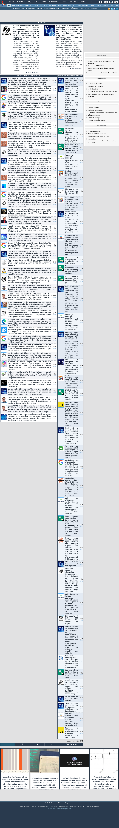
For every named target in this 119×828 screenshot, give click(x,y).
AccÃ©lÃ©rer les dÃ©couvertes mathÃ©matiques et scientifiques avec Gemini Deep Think (71, 468)
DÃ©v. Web (67, 5)
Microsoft (52, 5)
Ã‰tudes (74, 2)
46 (54, 203)
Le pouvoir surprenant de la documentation (71, 280)
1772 (53, 296)
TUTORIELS (16, 8)
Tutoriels (21, 2)
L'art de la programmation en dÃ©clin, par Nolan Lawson (71, 260)
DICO (87, 8)
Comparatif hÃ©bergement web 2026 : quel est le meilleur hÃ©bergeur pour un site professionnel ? (71, 661)
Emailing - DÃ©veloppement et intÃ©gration (71, 179)
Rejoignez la (96, 66)
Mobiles (105, 5)
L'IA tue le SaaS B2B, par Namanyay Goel (71, 564)
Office (99, 5)
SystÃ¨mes (114, 5)
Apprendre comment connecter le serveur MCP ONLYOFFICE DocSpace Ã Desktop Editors (71, 322)
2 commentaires (76, 69)
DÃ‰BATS (74, 8)
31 (54, 304)
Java (59, 5)
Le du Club (94, 131)
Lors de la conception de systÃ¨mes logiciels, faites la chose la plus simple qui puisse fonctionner (71, 366)
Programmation (83, 5)
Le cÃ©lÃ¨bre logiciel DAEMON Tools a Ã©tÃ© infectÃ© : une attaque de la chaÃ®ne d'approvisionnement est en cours (29, 237)
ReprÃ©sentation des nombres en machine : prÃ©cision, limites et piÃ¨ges (71, 120)
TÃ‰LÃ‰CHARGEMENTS (52, 8)
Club (90, 2)
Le (90, 89)
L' (91, 97)
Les (95, 84)
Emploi (64, 2)
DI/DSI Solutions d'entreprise (21, 5)
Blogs (36, 2)
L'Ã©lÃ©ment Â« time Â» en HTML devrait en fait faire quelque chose (71, 395)
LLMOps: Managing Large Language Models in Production (71, 381)
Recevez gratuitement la (99, 61)
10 (54, 125)
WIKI (81, 8)
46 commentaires (32, 72)
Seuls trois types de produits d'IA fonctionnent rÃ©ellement (71, 707)
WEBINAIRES (30, 8)
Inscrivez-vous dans (102, 73)
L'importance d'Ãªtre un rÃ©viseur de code (71, 135)
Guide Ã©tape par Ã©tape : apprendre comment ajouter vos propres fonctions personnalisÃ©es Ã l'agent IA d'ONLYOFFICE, (71, 603)
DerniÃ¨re (71, 744)
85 (81, 639)
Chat (43, 2)
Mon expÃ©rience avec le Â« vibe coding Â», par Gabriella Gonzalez (71, 270)
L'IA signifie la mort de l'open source (71, 81)
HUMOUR (94, 8)
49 (54, 89)
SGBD (92, 5)
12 (54, 262)
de (96, 134)
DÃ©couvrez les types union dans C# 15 (71, 192)
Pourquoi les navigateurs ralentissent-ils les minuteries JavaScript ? (71, 733)
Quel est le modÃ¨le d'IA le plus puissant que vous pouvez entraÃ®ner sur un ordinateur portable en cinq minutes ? (71, 435)
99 (54, 313)
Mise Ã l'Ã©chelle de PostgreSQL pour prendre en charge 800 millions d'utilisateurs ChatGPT (71, 687)
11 (81, 269)
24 (54, 382)
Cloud (36, 5)
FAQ (29, 2)
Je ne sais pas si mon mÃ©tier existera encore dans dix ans (71, 148)
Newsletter (53, 2)
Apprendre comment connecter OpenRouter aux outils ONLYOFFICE (71, 162)
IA (41, 5)
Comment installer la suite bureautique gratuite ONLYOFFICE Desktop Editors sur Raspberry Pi (71, 719)
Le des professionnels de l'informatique (102, 91)
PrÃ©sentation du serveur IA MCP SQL (71, 222)
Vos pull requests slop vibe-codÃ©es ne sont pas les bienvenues (71, 299)
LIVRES (39, 8)
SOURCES (65, 8)
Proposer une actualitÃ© (74, 741)
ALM (45, 5)
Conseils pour (96, 120)
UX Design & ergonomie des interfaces (71, 203)
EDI (74, 5)
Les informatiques (96, 86)
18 (81, 119)
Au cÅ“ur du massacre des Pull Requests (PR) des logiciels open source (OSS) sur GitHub (71, 452)
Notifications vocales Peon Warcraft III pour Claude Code (71, 487)
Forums (11, 2)
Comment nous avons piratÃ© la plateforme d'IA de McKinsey (71, 344)
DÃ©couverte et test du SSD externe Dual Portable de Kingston (71, 620)
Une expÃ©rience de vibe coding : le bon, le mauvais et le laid (71, 674)
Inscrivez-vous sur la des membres (101, 94)
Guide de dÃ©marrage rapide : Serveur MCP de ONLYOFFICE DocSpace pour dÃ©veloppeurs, (71, 506)
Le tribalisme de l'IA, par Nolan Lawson (71, 699)
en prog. (94, 115)
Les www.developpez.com (98, 136)
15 (81, 525)
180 (54, 80)
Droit (82, 2)
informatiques (94, 118)
